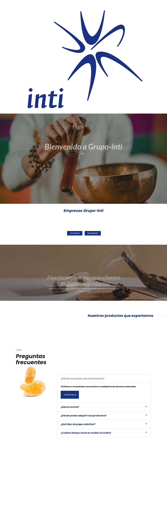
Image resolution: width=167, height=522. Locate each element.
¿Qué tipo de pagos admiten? (78, 462)
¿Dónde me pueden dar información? (82, 416)
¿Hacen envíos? (70, 444)
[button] (104, 416)
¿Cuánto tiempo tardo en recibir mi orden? (86, 470)
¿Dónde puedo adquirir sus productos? (83, 453)
